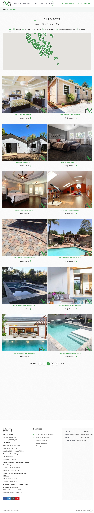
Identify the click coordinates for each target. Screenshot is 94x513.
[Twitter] (9, 498)
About (36, 3)
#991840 (86, 432)
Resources (26, 3)
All (10, 29)
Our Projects (12, 9)
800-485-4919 (68, 3)
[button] (58, 64)
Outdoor (80, 29)
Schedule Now (84, 3)
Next (62, 364)
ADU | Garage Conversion (65, 29)
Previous (33, 364)
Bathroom (36, 29)
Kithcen (26, 29)
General (17, 29)
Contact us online (41, 440)
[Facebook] (5, 498)
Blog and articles (41, 443)
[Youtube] (17, 498)
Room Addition (48, 29)
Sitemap (38, 446)
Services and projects (43, 437)
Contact (41, 3)
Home (4, 9)
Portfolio (49, 3)
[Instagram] (13, 498)
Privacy (85, 510)
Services (16, 3)
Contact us (79, 510)
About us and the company (45, 434)
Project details (24, 118)
